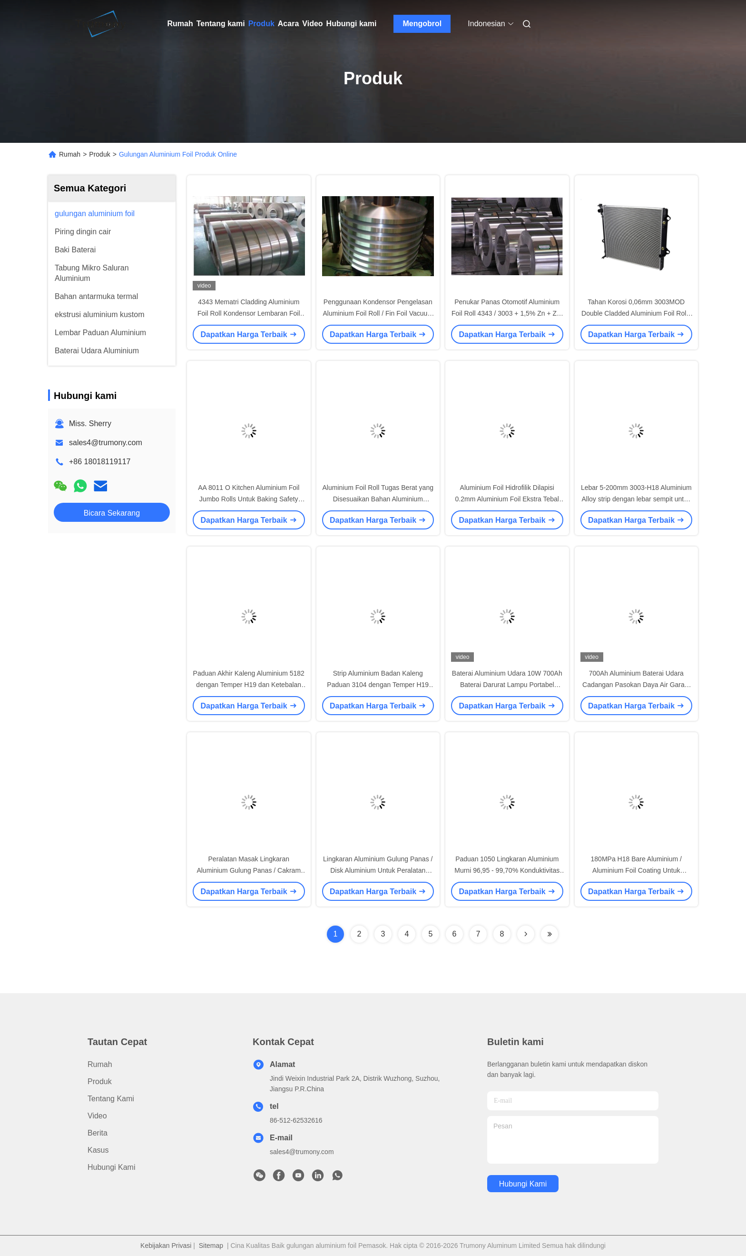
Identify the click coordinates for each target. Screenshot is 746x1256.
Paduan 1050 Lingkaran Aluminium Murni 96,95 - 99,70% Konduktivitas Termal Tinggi (507, 870)
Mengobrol (422, 24)
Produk (261, 24)
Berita (98, 1133)
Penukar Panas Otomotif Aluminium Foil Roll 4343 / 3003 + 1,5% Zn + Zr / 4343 (507, 313)
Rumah (180, 24)
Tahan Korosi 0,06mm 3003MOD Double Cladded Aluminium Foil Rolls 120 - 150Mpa (636, 313)
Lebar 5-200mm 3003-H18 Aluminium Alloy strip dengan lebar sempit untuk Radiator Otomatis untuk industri (636, 499)
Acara (288, 24)
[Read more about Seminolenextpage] (525, 934)
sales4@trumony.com (105, 443)
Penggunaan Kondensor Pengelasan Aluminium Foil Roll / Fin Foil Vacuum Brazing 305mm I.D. (378, 313)
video (97, 1116)
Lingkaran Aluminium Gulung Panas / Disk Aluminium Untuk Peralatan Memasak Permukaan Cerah (377, 870)
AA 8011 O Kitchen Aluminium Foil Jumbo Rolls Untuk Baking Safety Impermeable (248, 499)
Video (312, 24)
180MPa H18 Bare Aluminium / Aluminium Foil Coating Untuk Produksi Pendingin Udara (636, 870)
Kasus (98, 1150)
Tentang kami (220, 24)
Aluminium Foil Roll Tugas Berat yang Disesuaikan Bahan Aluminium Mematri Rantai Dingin (378, 499)
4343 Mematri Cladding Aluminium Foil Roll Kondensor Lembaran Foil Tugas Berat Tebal (248, 313)
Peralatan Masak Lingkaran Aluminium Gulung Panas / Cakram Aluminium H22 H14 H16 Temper (248, 870)
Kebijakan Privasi (165, 1245)
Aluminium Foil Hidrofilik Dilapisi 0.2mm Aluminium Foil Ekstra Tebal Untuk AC (507, 499)
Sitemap (211, 1245)
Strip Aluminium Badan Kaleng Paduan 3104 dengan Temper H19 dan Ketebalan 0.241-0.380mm (378, 684)
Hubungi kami (351, 24)
